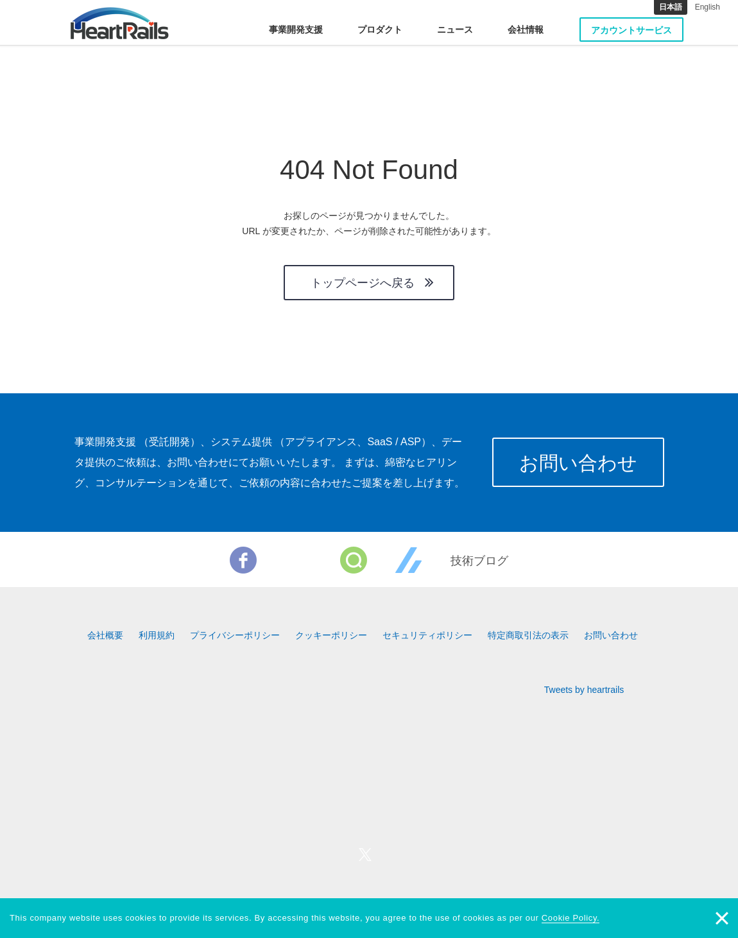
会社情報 (526, 29)
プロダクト (379, 29)
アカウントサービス (631, 30)
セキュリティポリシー (427, 635)
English (707, 7)
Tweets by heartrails (584, 690)
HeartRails (120, 23)
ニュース (455, 29)
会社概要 (105, 635)
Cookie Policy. (571, 918)
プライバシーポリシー (235, 635)
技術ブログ (479, 560)
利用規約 (157, 635)
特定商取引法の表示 (528, 635)
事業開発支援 (296, 29)
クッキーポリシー (331, 635)
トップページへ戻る (363, 283)
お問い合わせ (578, 462)
